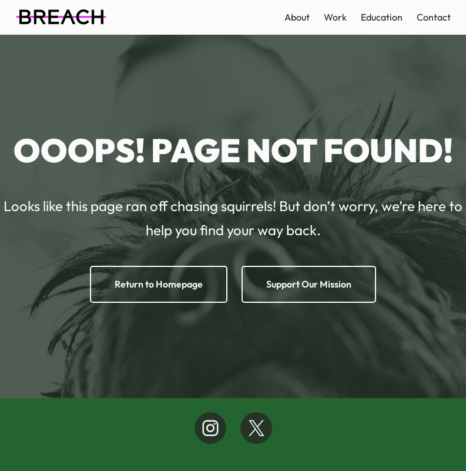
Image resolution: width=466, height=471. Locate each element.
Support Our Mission (308, 284)
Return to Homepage (159, 284)
